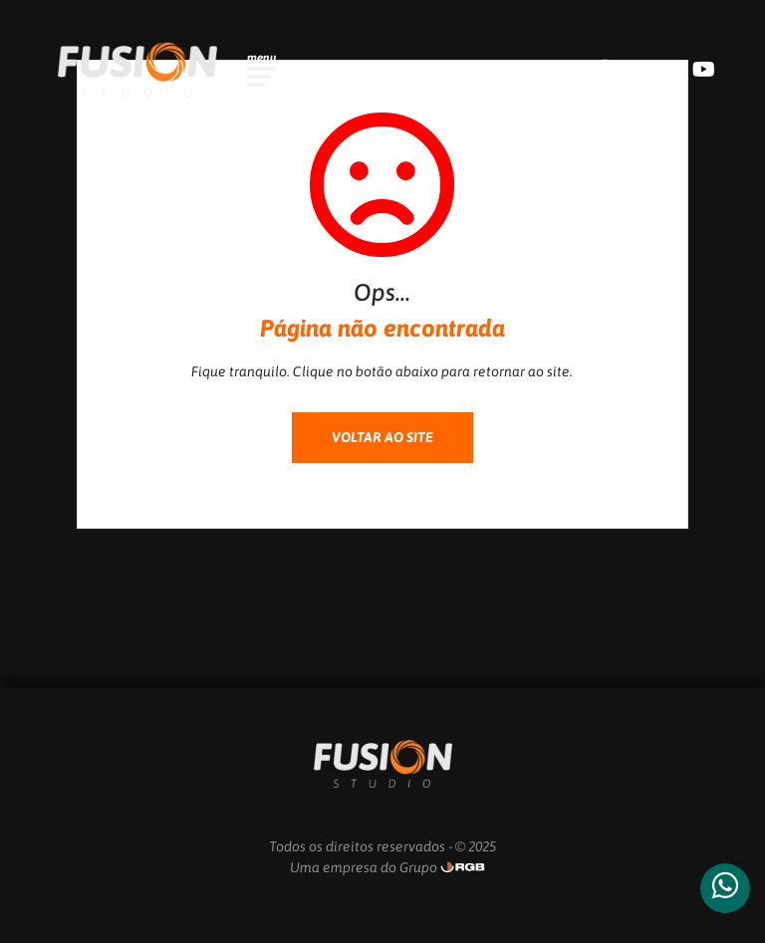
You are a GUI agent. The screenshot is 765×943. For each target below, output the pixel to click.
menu (262, 58)
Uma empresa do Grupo (363, 867)
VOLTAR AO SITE (382, 437)
